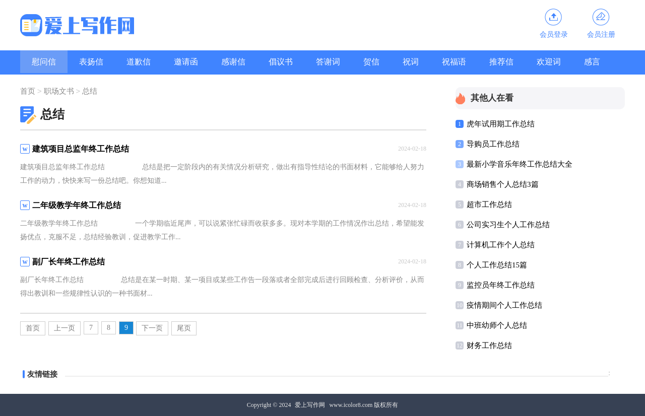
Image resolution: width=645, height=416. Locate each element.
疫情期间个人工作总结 (504, 305)
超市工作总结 (489, 204)
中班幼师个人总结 (497, 325)
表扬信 (91, 61)
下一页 (152, 328)
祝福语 (454, 61)
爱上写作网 (310, 404)
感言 (592, 61)
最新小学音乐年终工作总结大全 (519, 164)
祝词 (411, 61)
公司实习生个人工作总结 (508, 225)
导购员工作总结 (493, 144)
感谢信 (233, 61)
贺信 (371, 61)
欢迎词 (549, 61)
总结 (89, 92)
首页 (27, 92)
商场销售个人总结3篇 (503, 184)
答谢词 (328, 61)
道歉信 (138, 61)
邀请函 (186, 61)
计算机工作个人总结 (501, 245)
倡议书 (281, 61)
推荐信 (501, 61)
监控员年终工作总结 (501, 285)
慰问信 (44, 61)
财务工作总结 (489, 345)
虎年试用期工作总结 (501, 124)
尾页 (184, 328)
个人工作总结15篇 (497, 265)
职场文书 (59, 92)
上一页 (64, 328)
